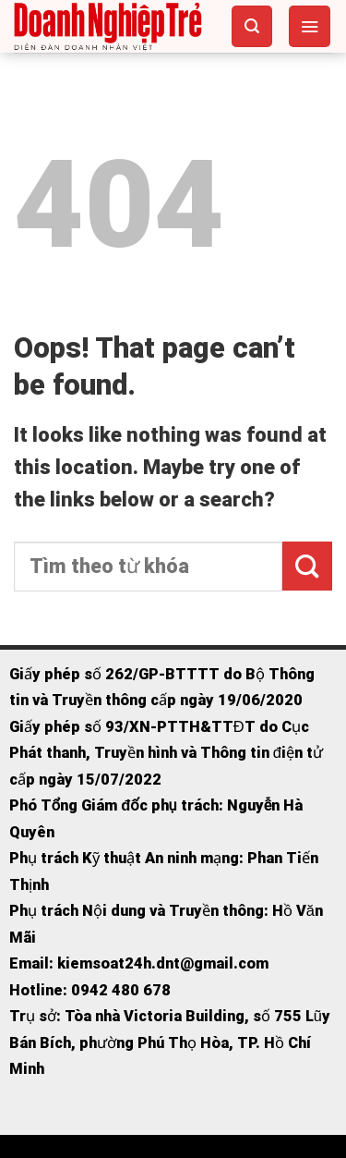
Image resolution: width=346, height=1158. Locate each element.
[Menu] (309, 26)
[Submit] (307, 566)
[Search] (252, 26)
